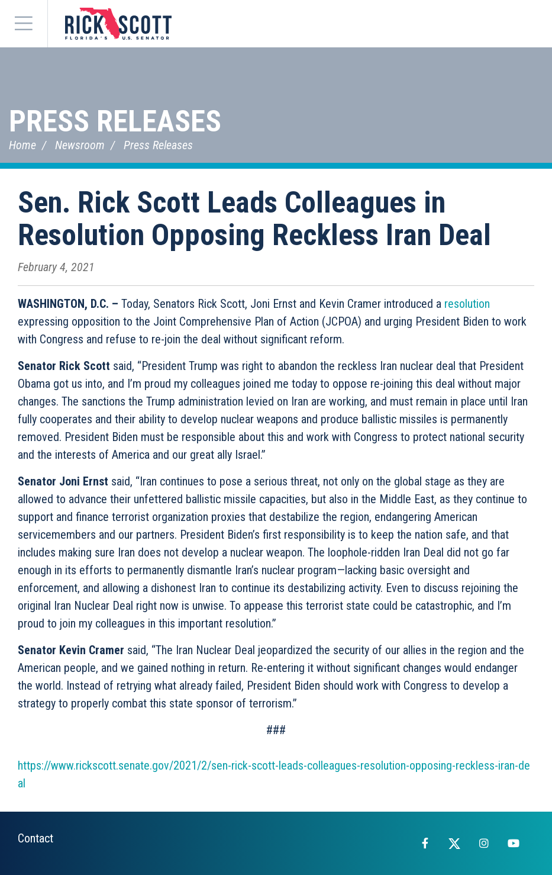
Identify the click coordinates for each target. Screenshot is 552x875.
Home (22, 145)
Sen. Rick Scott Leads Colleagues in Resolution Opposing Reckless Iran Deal (254, 218)
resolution (467, 304)
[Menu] (23, 23)
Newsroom (80, 145)
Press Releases (115, 121)
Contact (35, 838)
